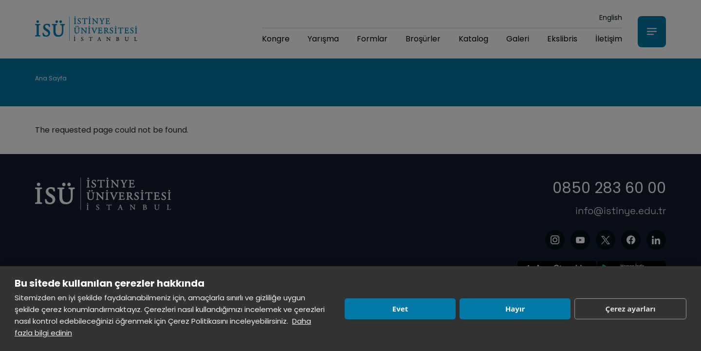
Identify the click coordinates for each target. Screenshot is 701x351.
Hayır (515, 308)
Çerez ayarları (631, 308)
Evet (400, 308)
